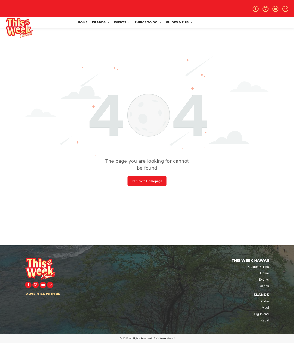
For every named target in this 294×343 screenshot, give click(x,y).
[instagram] (265, 9)
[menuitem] (83, 22)
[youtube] (275, 9)
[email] (285, 9)
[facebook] (256, 9)
